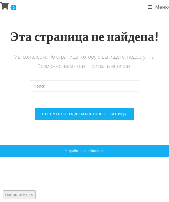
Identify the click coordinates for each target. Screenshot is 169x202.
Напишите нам (19, 195)
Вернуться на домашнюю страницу (84, 113)
